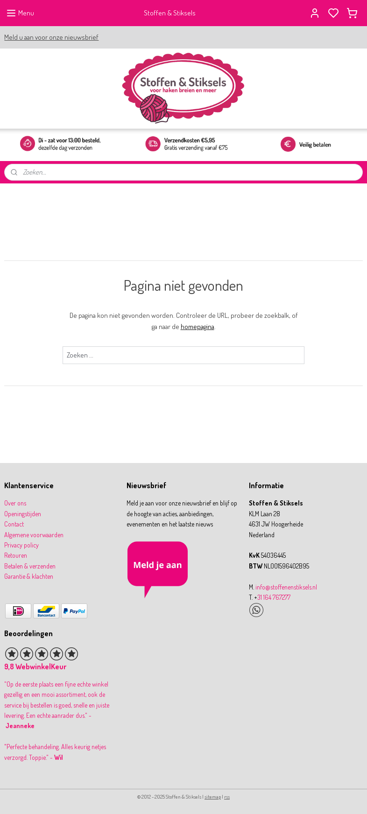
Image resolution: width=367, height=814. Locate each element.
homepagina (197, 326)
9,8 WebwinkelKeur (35, 666)
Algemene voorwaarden (34, 535)
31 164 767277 (273, 597)
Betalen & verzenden (30, 566)
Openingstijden (22, 514)
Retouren (15, 555)
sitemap (213, 796)
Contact (14, 524)
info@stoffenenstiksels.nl (286, 587)
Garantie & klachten (28, 576)
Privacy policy (21, 545)
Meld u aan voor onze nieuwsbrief (51, 37)
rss (227, 796)
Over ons (15, 503)
